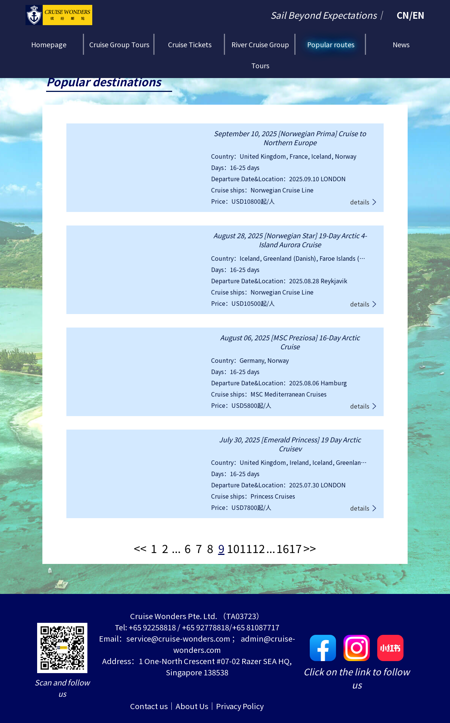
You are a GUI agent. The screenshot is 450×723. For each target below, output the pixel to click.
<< (140, 548)
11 (246, 548)
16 (282, 548)
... (176, 548)
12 (258, 548)
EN (418, 14)
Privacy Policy (240, 705)
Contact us (149, 705)
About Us (192, 705)
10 (233, 548)
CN (403, 14)
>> (309, 548)
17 (295, 548)
